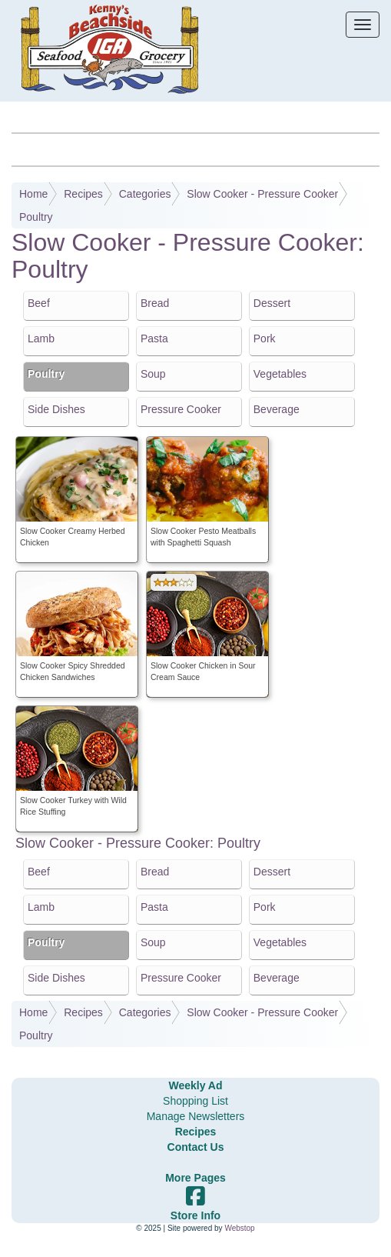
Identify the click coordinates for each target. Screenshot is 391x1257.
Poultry (36, 217)
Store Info (195, 1215)
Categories (145, 194)
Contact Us (195, 1147)
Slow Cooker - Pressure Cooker (262, 194)
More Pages (195, 1178)
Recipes (83, 194)
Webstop (239, 1228)
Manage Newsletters (196, 1116)
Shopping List (195, 1101)
